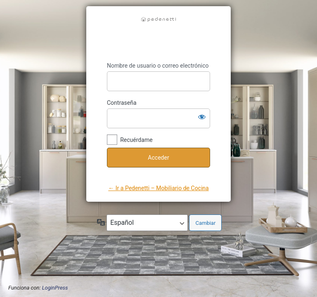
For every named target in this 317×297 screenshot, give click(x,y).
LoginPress (55, 288)
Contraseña (122, 102)
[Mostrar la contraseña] (202, 116)
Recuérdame (136, 140)
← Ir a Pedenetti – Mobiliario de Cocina (158, 188)
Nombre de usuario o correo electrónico (158, 65)
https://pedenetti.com (158, 34)
